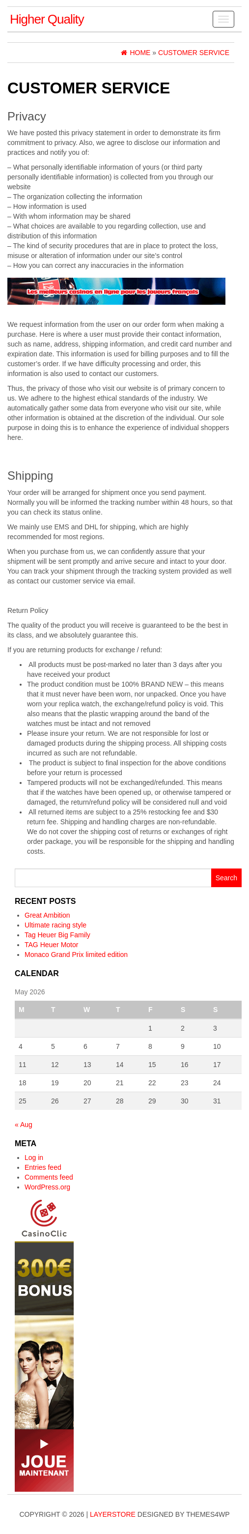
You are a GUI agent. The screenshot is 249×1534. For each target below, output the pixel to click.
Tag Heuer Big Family (57, 935)
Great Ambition (47, 915)
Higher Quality (47, 19)
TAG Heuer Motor (51, 945)
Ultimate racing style (55, 925)
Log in (34, 1157)
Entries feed (43, 1167)
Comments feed (49, 1177)
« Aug (23, 1125)
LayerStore (113, 1514)
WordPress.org (47, 1187)
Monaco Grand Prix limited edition (76, 954)
